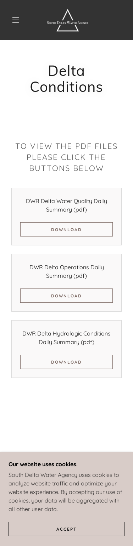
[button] (16, 20)
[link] (67, 20)
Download (66, 229)
